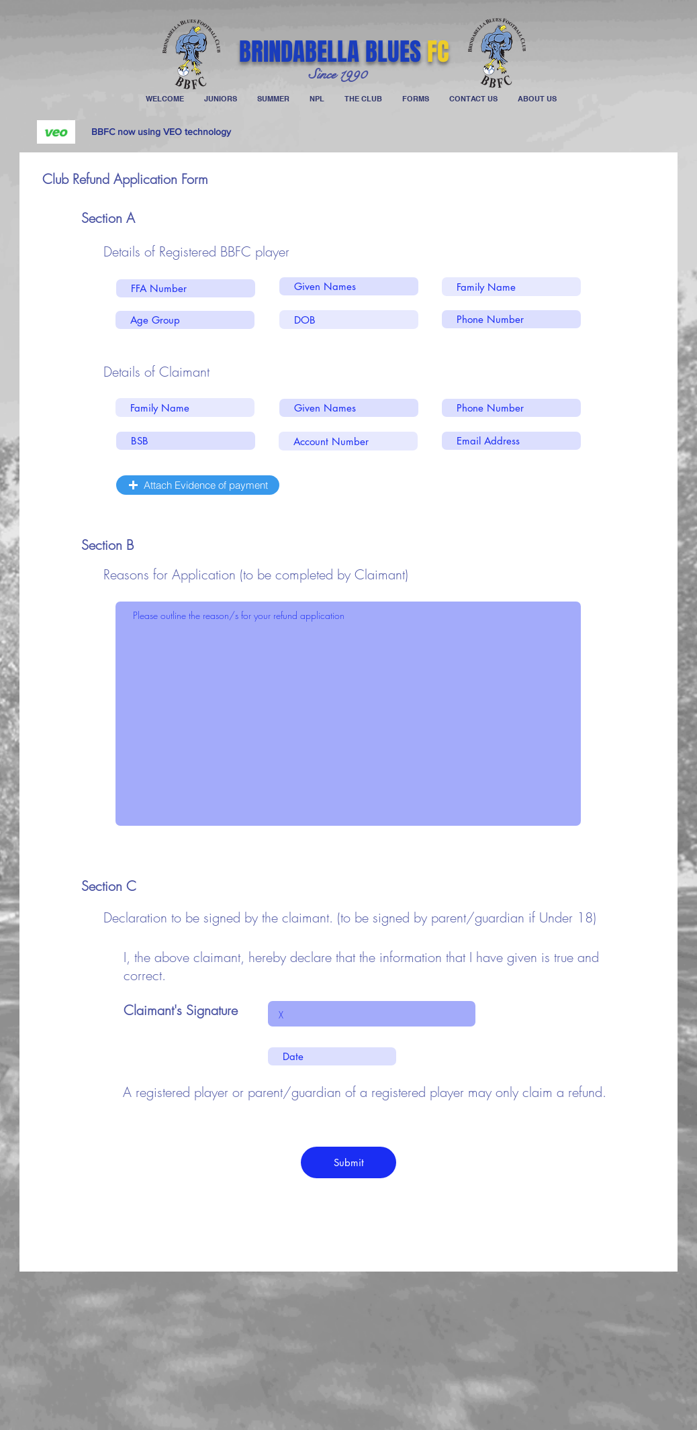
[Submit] (348, 1162)
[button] (197, 485)
